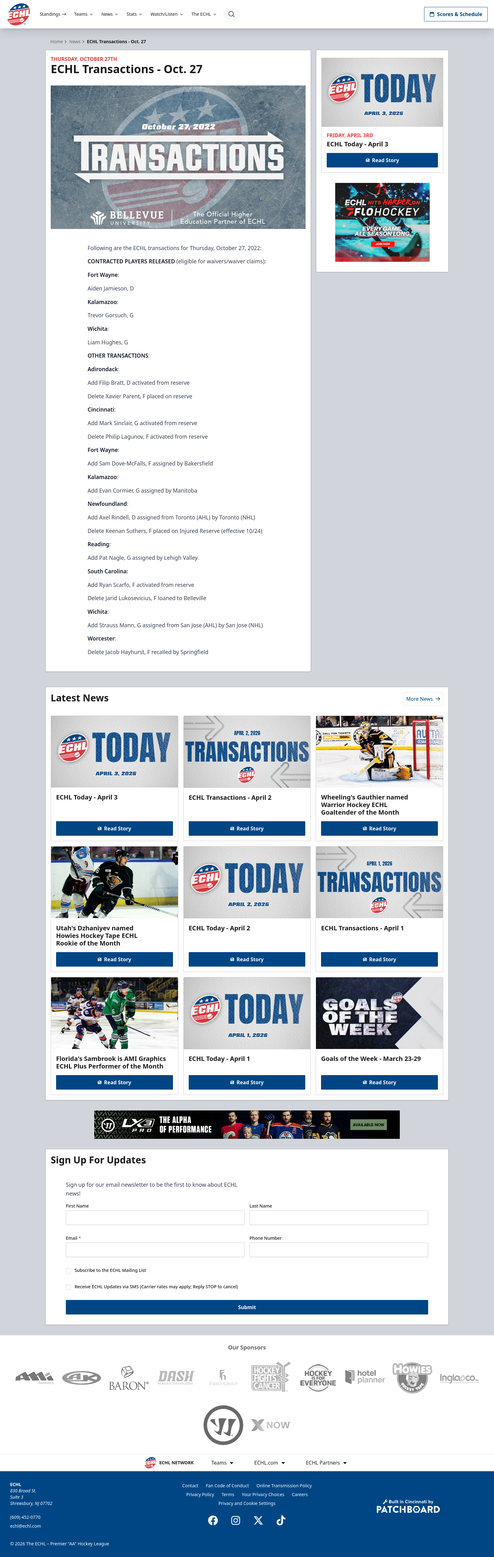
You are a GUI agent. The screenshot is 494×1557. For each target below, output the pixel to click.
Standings (53, 14)
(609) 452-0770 (25, 1517)
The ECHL (204, 14)
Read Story (382, 160)
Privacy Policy (200, 1494)
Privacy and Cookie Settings (247, 1503)
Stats (135, 14)
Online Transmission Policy (284, 1486)
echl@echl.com (25, 1526)
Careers (300, 1494)
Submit (247, 1307)
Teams (84, 14)
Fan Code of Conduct (227, 1486)
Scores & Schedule (455, 14)
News (110, 14)
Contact (190, 1486)
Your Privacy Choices (263, 1494)
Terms (227, 1494)
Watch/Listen (167, 14)
